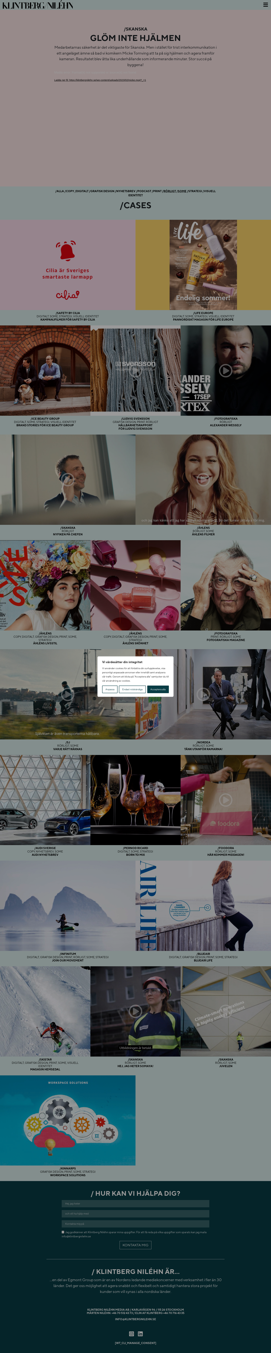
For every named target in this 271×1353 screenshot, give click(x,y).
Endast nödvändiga (132, 689)
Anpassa (109, 689)
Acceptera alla (158, 689)
